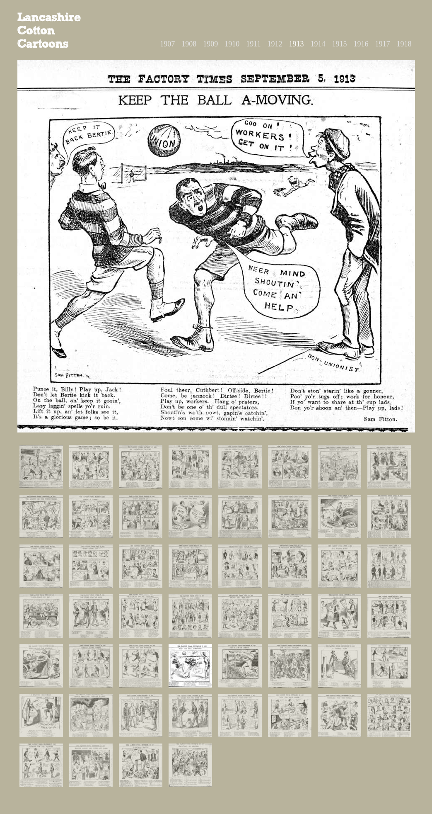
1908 (188, 44)
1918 (404, 44)
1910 (231, 44)
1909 (210, 44)
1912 (275, 44)
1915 (339, 44)
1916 (361, 44)
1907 (167, 44)
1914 (318, 44)
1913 (296, 44)
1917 (382, 44)
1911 (253, 44)
